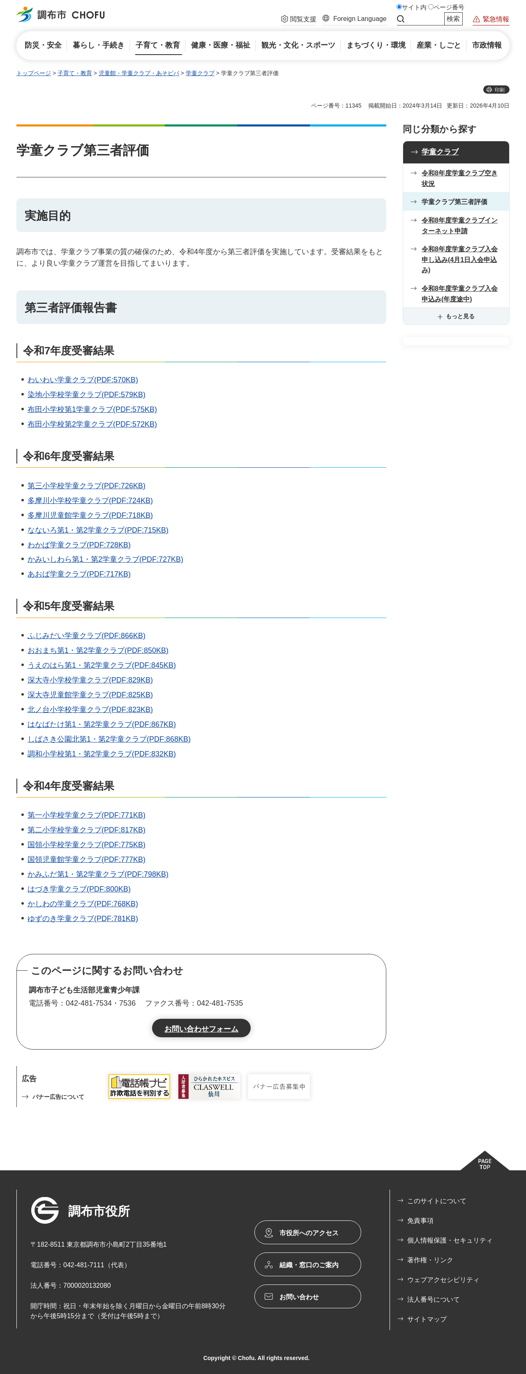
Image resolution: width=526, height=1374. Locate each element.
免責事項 (420, 1220)
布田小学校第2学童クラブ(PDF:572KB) (92, 424)
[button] (298, 20)
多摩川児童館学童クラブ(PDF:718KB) (90, 515)
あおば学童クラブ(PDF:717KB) (79, 574)
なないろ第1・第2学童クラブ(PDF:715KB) (98, 530)
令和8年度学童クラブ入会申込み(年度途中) (460, 294)
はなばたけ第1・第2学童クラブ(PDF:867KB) (102, 724)
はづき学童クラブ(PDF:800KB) (79, 889)
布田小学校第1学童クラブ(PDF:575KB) (92, 409)
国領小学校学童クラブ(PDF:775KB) (86, 845)
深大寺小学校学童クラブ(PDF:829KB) (90, 680)
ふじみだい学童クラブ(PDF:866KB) (86, 636)
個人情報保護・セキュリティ (450, 1240)
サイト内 (414, 7)
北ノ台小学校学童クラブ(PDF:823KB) (90, 709)
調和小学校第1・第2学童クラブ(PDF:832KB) (102, 754)
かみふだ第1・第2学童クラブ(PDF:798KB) (98, 874)
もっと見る (460, 316)
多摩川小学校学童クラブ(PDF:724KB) (90, 500)
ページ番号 (449, 7)
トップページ (33, 73)
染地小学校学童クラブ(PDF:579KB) (86, 395)
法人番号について (433, 1299)
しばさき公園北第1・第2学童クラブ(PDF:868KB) (109, 739)
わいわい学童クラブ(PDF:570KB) (83, 380)
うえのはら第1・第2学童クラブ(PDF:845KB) (102, 665)
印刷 (500, 90)
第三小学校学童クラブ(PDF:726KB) (86, 486)
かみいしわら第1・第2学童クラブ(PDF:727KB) (105, 559)
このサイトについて (436, 1200)
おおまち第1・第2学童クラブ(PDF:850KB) (98, 650)
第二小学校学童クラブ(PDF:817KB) (86, 830)
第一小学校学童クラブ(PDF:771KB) (86, 815)
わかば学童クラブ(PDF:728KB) (79, 545)
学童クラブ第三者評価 (454, 201)
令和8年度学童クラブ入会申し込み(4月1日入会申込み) (460, 259)
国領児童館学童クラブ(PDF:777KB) (86, 859)
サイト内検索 (400, 19)
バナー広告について (58, 1097)
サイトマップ (427, 1319)
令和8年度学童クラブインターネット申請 (460, 225)
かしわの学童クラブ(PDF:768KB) (83, 904)
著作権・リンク (430, 1260)
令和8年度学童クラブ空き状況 (460, 178)
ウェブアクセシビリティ (443, 1279)
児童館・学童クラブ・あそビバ (139, 73)
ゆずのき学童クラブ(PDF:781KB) (83, 918)
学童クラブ (200, 73)
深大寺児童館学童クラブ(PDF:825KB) (90, 695)
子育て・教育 (75, 73)
